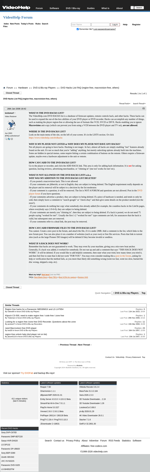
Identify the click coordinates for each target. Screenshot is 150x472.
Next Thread (84, 345)
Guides (90, 8)
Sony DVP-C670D (9, 432)
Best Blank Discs (40, 277)
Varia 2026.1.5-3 (86, 395)
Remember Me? (85, 29)
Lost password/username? (104, 29)
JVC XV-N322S (7, 461)
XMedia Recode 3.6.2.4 (89, 387)
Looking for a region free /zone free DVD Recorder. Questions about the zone (40, 322)
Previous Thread (68, 345)
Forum (39, 8)
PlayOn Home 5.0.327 (49, 407)
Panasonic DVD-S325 (10, 465)
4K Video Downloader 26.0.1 (91, 415)
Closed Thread (12, 93)
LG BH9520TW (7, 469)
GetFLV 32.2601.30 (87, 424)
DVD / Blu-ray (73, 8)
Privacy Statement (133, 357)
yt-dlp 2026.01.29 (86, 411)
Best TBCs (53, 277)
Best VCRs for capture (67, 277)
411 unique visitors (19, 399)
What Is (105, 8)
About (119, 8)
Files (5, 26)
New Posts (15, 24)
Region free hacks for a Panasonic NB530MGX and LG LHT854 (34, 309)
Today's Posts (27, 24)
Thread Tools (124, 103)
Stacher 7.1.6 (85, 420)
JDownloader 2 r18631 (50, 424)
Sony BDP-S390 (8, 453)
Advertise (93, 440)
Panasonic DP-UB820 (10, 449)
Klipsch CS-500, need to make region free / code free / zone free (34, 315)
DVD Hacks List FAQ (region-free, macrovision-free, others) (90, 87)
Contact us (59, 440)
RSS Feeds (114, 440)
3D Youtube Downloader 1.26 (91, 403)
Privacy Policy (73, 440)
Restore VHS (83, 277)
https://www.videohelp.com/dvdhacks (45, 138)
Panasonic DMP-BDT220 (12, 437)
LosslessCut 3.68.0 (87, 407)
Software (54, 8)
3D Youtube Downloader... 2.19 (92, 399)
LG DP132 (5, 445)
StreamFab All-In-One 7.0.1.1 (52, 403)
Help (125, 24)
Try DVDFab (27, 373)
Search (45, 24)
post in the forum (123, 256)
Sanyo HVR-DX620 (9, 441)
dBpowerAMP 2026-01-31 (51, 395)
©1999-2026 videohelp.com (93, 451)
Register (136, 24)
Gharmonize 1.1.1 (47, 391)
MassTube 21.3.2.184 (88, 391)
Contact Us (109, 357)
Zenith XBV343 (7, 457)
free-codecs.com (98, 446)
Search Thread (138, 103)
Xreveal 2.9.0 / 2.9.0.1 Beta (51, 411)
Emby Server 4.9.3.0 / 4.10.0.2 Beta (55, 399)
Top (144, 293)
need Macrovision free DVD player (21, 328)
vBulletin (79, 365)
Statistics (126, 440)
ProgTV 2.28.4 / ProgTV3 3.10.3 (53, 420)
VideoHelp (120, 357)
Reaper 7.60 (45, 387)
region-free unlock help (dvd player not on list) (26, 334)
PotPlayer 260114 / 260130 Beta (54, 415)
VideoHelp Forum (18, 17)
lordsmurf (9, 113)
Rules (38, 24)
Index (6, 24)
